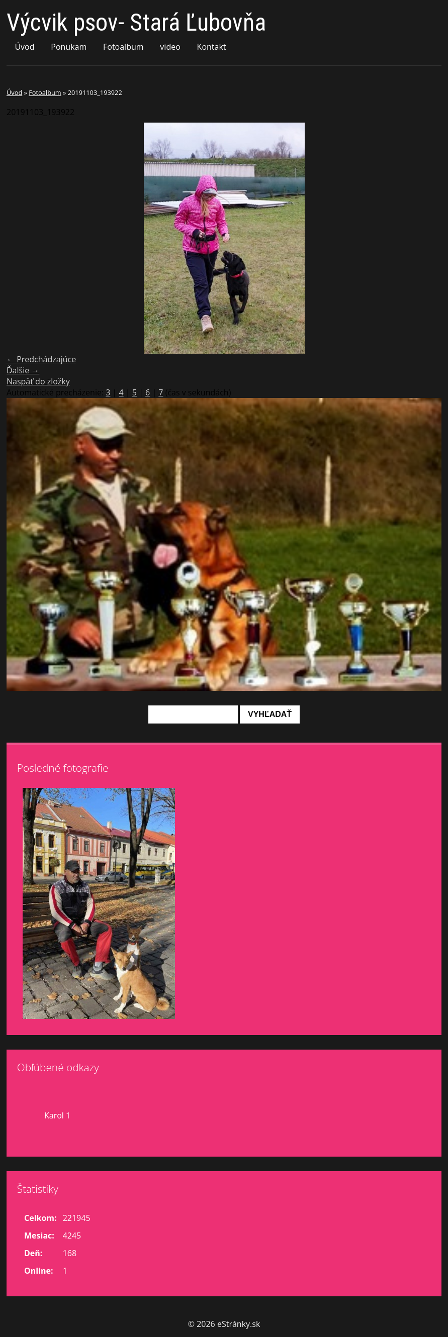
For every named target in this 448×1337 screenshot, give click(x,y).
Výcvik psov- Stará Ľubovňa (136, 22)
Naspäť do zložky (38, 381)
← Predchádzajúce (41, 359)
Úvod (24, 46)
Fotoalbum (123, 46)
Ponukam (68, 46)
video (170, 46)
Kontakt (211, 46)
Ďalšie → (23, 370)
